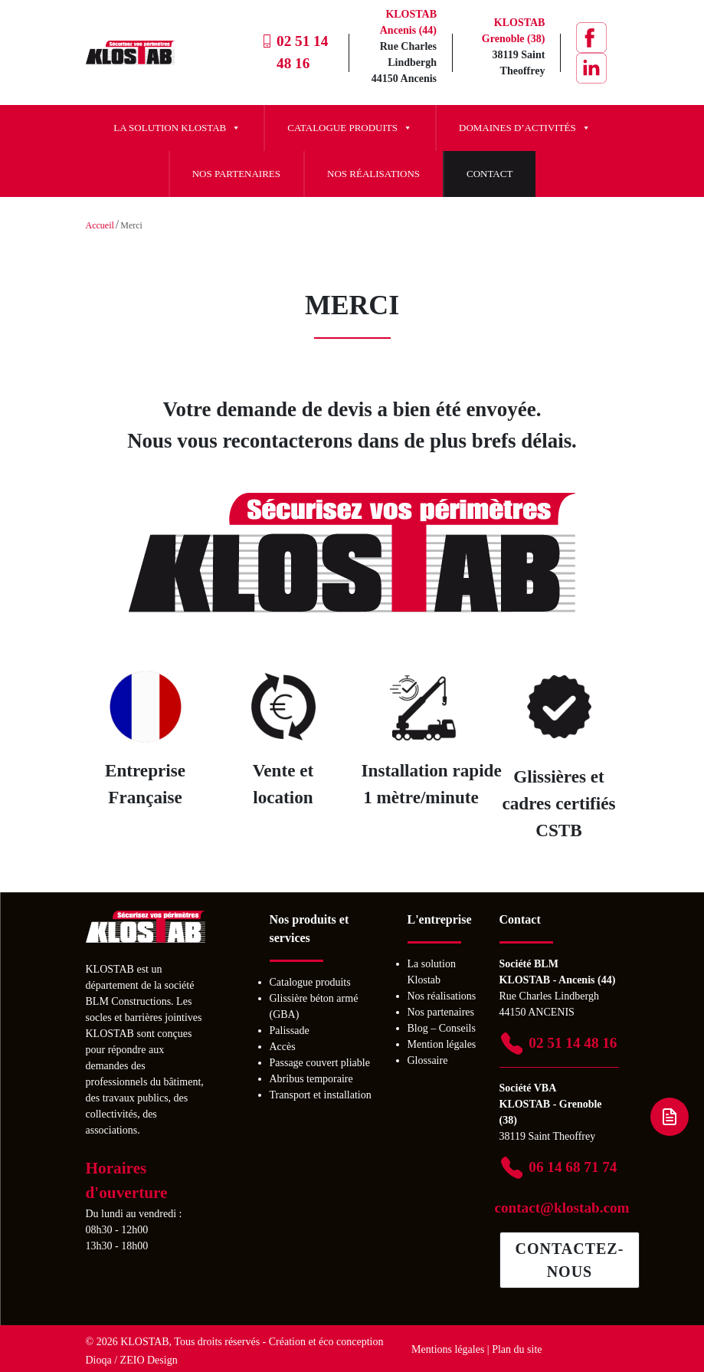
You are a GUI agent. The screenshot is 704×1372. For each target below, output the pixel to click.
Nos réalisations (373, 173)
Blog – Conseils (442, 1028)
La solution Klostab (177, 128)
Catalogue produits (349, 128)
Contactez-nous (570, 1260)
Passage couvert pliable (320, 1062)
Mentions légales (447, 1349)
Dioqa (99, 1360)
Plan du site (517, 1349)
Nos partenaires (236, 173)
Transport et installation (321, 1095)
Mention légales (442, 1044)
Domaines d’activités (525, 128)
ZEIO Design (149, 1360)
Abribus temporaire (311, 1079)
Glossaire (428, 1060)
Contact (489, 173)
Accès (283, 1046)
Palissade (289, 1030)
